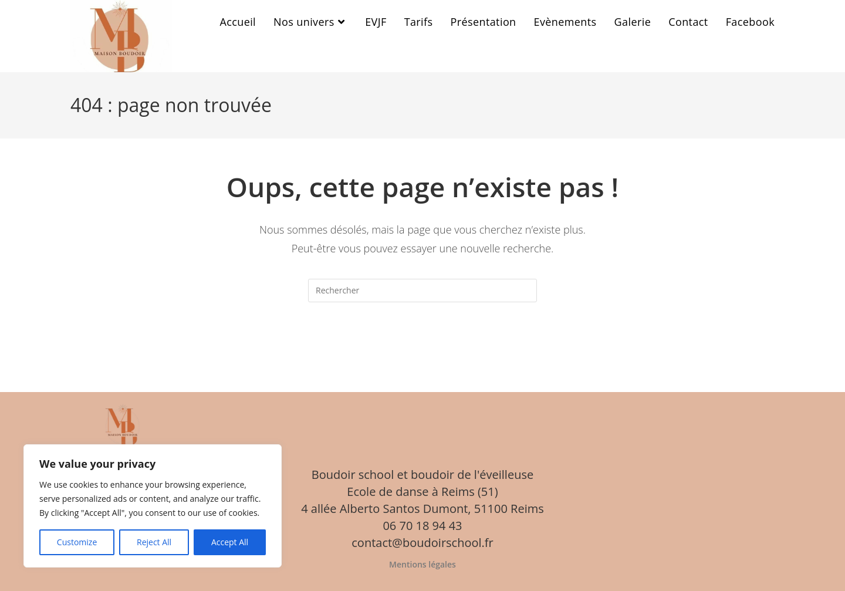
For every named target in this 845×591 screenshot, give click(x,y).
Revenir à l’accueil (422, 350)
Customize (77, 542)
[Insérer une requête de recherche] (422, 290)
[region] (152, 506)
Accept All (229, 542)
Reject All (154, 542)
